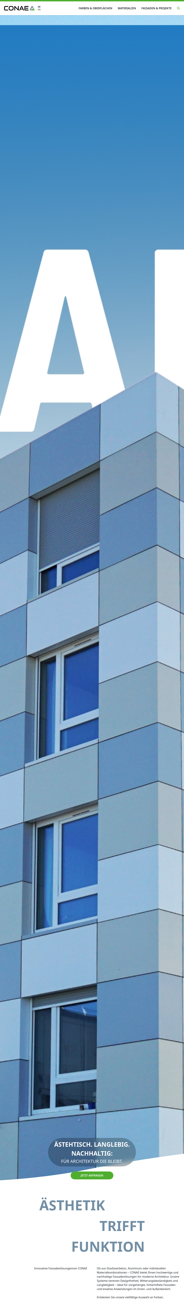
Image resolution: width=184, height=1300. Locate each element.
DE (39, 7)
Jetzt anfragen (92, 1175)
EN (39, 9)
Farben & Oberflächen (95, 8)
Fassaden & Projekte (156, 8)
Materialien (127, 8)
